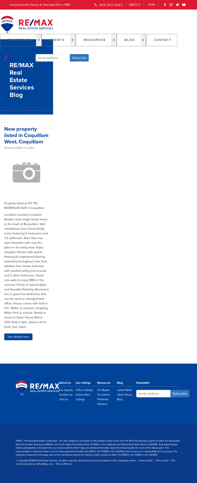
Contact (163, 40)
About (135, 4)
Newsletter (143, 383)
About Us (65, 383)
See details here (18, 337)
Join (151, 4)
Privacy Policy (145, 460)
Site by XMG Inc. (64, 464)
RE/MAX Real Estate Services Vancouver (42, 388)
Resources (95, 40)
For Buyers (103, 390)
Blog (130, 40)
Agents (57, 40)
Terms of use (161, 460)
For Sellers (103, 394)
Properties (19, 40)
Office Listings (84, 390)
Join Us (63, 399)
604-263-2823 (110, 5)
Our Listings (83, 383)
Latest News (124, 390)
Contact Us (66, 394)
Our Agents (66, 390)
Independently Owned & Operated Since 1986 (40, 4)
